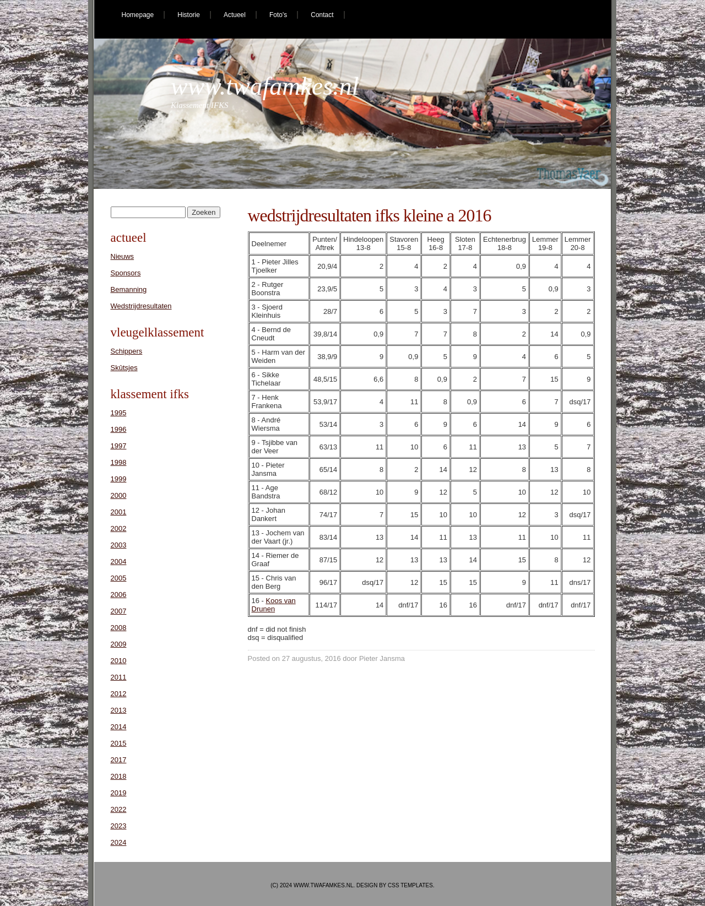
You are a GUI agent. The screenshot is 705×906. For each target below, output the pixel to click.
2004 (119, 561)
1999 (119, 479)
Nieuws (122, 256)
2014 (119, 727)
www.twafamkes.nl (265, 86)
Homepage (138, 15)
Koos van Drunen (274, 604)
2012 (119, 694)
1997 (119, 446)
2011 (119, 677)
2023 (119, 826)
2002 (119, 528)
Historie (188, 15)
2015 (119, 743)
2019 (119, 793)
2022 (119, 809)
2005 (119, 578)
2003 (119, 545)
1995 (119, 413)
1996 (119, 429)
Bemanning (129, 289)
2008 (119, 627)
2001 (119, 512)
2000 (119, 495)
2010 (119, 661)
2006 (119, 594)
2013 (119, 710)
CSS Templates (410, 885)
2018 (119, 776)
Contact (322, 15)
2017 (119, 760)
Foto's (278, 15)
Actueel (235, 15)
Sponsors (126, 273)
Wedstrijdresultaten (141, 306)
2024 (119, 842)
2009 (119, 644)
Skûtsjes (124, 368)
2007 (119, 611)
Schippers (127, 351)
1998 (119, 462)
